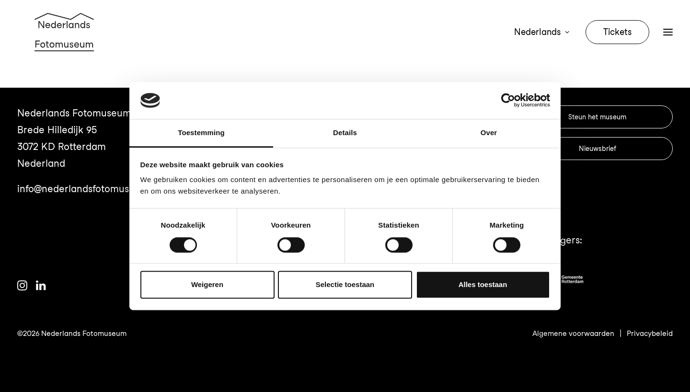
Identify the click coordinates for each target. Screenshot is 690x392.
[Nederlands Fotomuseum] (65, 44)
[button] (668, 44)
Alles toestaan (483, 284)
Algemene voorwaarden (573, 333)
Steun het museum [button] (597, 117)
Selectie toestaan (345, 284)
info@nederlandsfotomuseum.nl (88, 189)
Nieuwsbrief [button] (597, 148)
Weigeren (207, 284)
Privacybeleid (650, 333)
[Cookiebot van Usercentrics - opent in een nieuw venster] (508, 100)
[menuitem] (544, 44)
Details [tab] (345, 132)
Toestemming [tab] (201, 132)
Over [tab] (489, 132)
